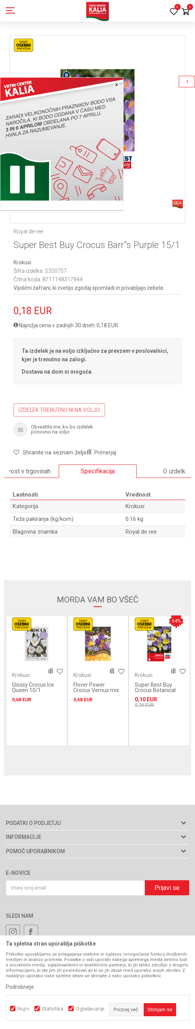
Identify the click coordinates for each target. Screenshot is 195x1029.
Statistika (52, 1009)
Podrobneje (20, 987)
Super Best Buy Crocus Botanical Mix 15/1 (155, 690)
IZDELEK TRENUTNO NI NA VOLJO (59, 410)
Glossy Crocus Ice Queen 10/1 (33, 687)
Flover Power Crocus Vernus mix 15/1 (96, 690)
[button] (50, 452)
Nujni (23, 1009)
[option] (98, 471)
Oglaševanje (90, 1009)
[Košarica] (185, 12)
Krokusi (22, 262)
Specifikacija (98, 471)
